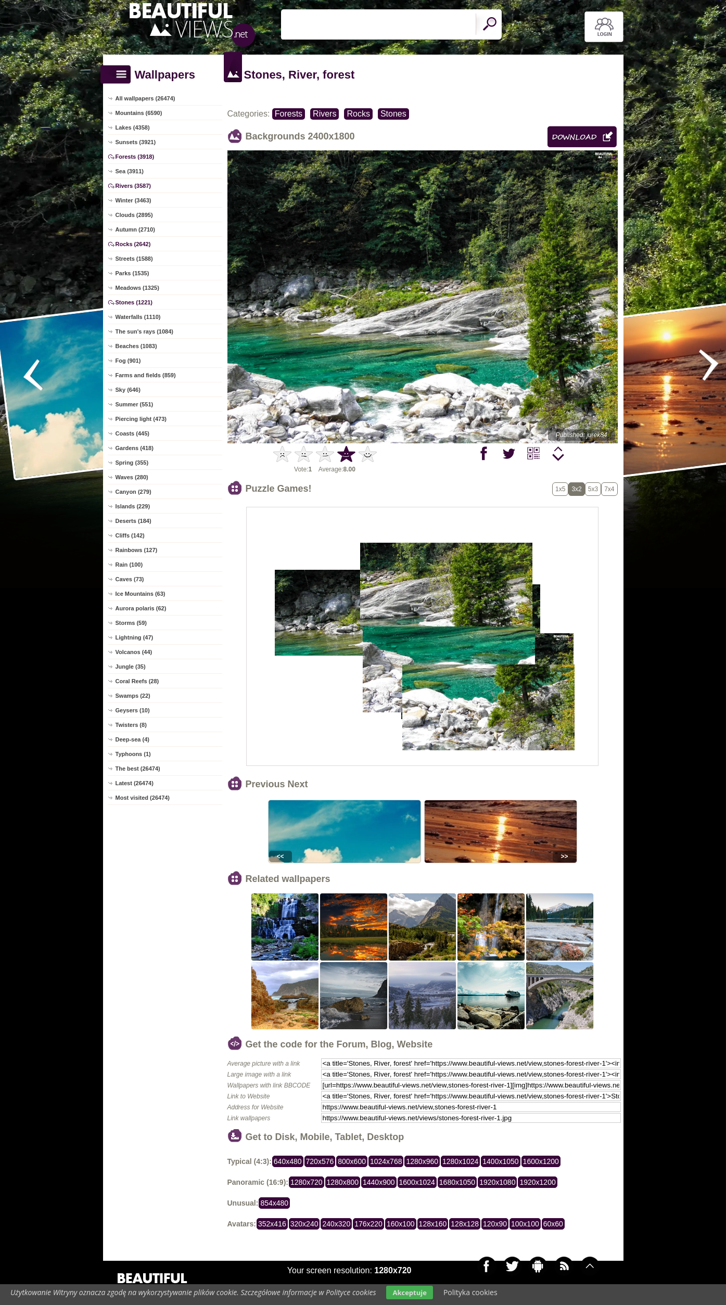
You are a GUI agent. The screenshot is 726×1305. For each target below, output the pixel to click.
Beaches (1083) (136, 346)
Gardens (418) (135, 448)
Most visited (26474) (143, 798)
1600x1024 (417, 1182)
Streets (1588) (134, 258)
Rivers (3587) (133, 186)
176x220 (368, 1224)
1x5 (560, 489)
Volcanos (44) (134, 652)
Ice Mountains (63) (140, 594)
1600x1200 (541, 1161)
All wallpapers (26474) (145, 98)
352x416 (272, 1224)
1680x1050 (457, 1182)
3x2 (576, 489)
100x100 (525, 1224)
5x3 (593, 489)
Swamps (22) (133, 696)
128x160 (433, 1224)
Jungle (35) (131, 666)
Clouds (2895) (134, 215)
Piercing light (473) (141, 419)
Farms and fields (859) (146, 375)
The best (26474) (138, 768)
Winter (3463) (133, 200)
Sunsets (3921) (136, 142)
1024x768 (386, 1161)
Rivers (324, 113)
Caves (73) (130, 579)
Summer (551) (135, 404)
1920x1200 (537, 1182)
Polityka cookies (470, 1292)
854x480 (274, 1203)
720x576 (320, 1161)
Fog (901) (128, 360)
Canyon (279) (133, 492)
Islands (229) (133, 506)
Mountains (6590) (139, 113)
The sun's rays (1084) (144, 331)
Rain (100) (129, 564)
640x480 (288, 1161)
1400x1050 (500, 1161)
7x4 (609, 489)
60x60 (553, 1224)
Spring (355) (132, 462)
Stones (393, 113)
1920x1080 (497, 1182)
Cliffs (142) (130, 535)
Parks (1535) (132, 273)
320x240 (304, 1224)
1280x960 (422, 1161)
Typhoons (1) (133, 754)
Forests (288, 113)
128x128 (465, 1224)
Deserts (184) (133, 521)
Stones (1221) (134, 302)
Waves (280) (132, 477)
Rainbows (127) (137, 550)
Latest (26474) (135, 783)
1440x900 (379, 1182)
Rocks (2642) (133, 244)
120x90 (495, 1224)
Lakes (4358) (133, 127)
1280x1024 (460, 1161)
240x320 (336, 1224)
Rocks (358, 113)
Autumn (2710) (135, 229)
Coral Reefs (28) (137, 681)
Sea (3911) (130, 171)
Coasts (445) (132, 433)
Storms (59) (131, 623)
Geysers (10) (133, 710)
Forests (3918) (135, 156)
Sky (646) (128, 390)
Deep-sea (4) (132, 739)
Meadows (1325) (137, 288)
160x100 (401, 1224)
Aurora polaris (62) (141, 608)
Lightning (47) (135, 637)
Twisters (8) (131, 725)
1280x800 (343, 1182)
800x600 (352, 1161)
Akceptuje (409, 1292)
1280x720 (306, 1182)
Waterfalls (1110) (138, 317)
